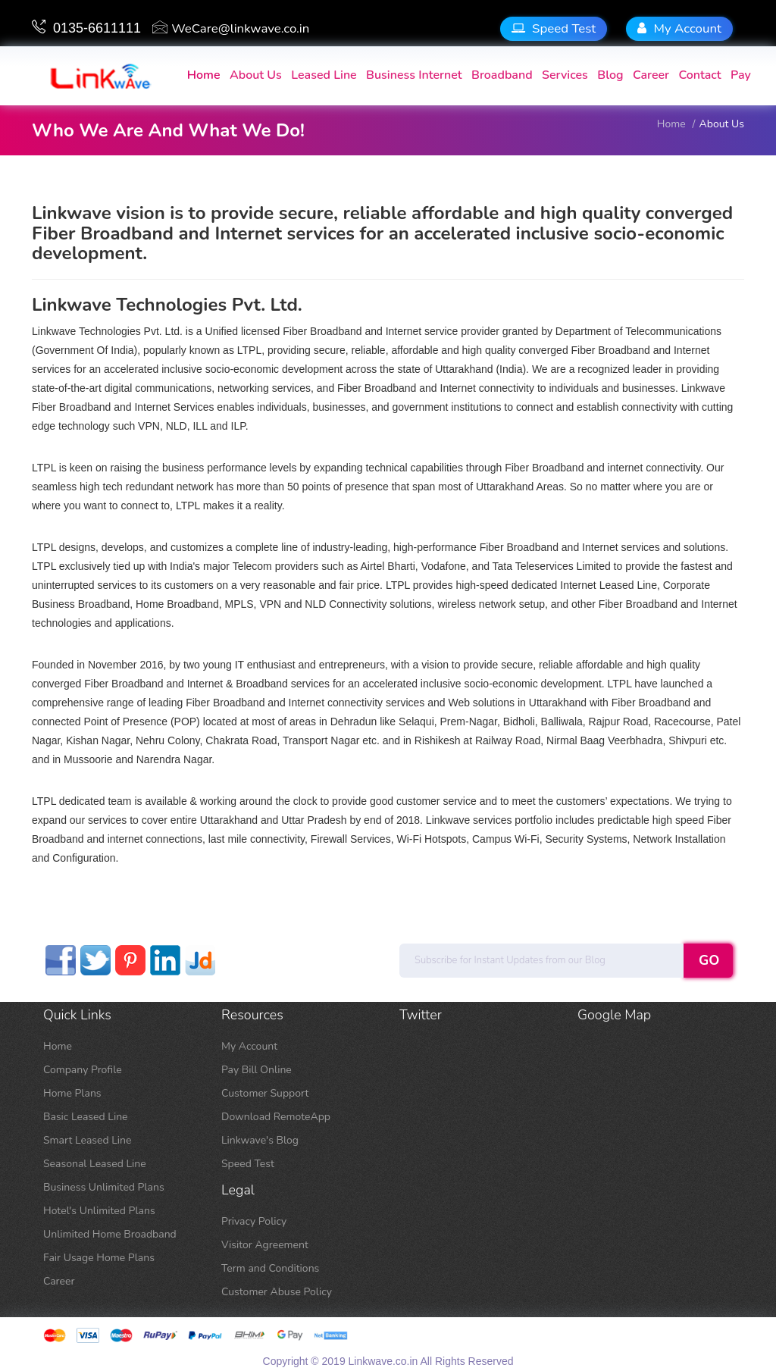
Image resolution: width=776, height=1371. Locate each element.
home (204, 75)
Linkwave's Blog (260, 1140)
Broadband (502, 75)
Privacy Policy (253, 1221)
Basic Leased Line (85, 1117)
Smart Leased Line (87, 1140)
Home (57, 1046)
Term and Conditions (270, 1268)
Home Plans (72, 1093)
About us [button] (256, 75)
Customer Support (264, 1093)
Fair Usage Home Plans (99, 1257)
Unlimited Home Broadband (110, 1234)
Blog (610, 75)
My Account (679, 28)
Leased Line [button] (323, 75)
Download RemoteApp (275, 1117)
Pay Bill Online (256, 1070)
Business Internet (414, 75)
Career (651, 75)
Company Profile (82, 1070)
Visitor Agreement (264, 1245)
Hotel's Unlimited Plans (99, 1211)
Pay (741, 75)
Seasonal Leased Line (94, 1164)
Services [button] (565, 75)
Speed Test (554, 28)
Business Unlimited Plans (103, 1187)
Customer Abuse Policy (276, 1292)
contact (699, 75)
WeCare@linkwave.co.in (230, 28)
